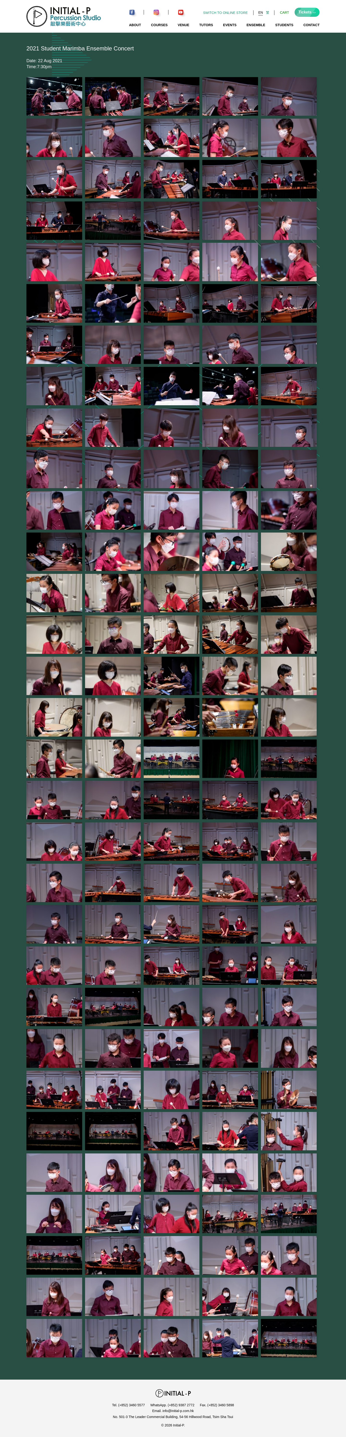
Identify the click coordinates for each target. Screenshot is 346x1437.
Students (284, 25)
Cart (284, 12)
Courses (159, 25)
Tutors (206, 25)
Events (229, 25)
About (135, 25)
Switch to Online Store (225, 13)
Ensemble (256, 25)
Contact (311, 25)
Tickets (307, 12)
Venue (183, 25)
